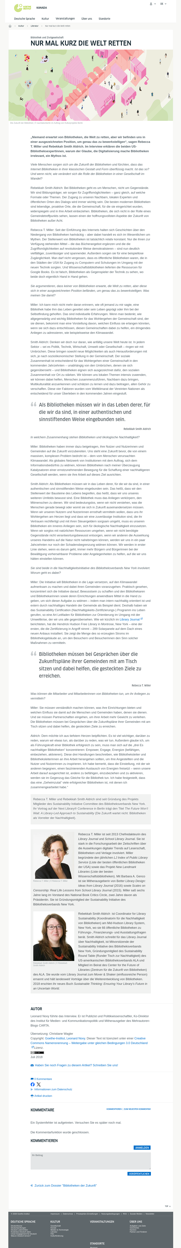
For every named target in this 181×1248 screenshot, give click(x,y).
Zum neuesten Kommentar (137, 1109)
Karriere (133, 1230)
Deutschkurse (16, 1226)
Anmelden (142, 1147)
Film (52, 1234)
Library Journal (130, 619)
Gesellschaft (56, 1226)
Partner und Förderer (138, 1232)
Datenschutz (68, 1214)
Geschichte (134, 1228)
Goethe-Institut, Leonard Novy (65, 1038)
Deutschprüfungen (18, 1228)
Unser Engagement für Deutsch (24, 1234)
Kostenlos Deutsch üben (21, 1232)
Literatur (54, 1232)
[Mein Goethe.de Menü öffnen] (152, 4)
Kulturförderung (57, 1236)
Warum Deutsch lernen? (21, 1236)
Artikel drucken (43, 1095)
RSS (125, 1214)
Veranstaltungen (102, 1221)
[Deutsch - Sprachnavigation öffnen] (163, 4)
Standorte (104, 19)
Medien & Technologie (60, 1230)
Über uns (86, 19)
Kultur (45, 19)
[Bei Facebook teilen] (33, 1084)
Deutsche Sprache (24, 19)
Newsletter (150, 1214)
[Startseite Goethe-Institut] (22, 8)
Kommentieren (114, 1109)
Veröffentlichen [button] (139, 1174)
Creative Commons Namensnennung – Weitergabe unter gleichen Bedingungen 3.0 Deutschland (89, 1041)
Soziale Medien (136, 1214)
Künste (53, 1228)
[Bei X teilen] (39, 1084)
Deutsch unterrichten (19, 1230)
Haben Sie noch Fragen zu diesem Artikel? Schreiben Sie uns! (76, 1065)
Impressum (55, 1214)
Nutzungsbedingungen (110, 1214)
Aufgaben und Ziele (138, 1226)
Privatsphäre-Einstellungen (87, 1214)
